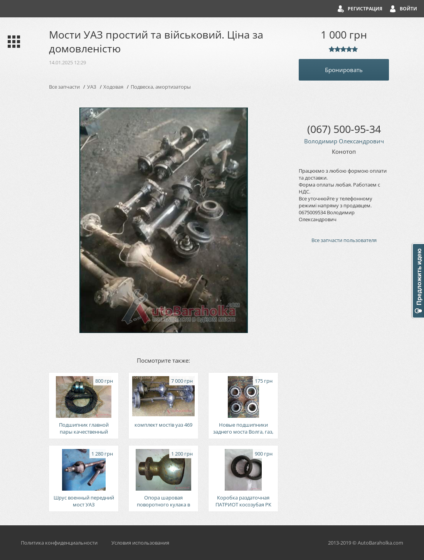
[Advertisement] (344, 380)
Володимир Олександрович (344, 141)
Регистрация (365, 8)
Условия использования (140, 542)
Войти (408, 8)
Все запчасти (64, 86)
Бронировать (344, 70)
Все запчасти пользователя (344, 240)
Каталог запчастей (12, 42)
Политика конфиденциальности (59, 542)
